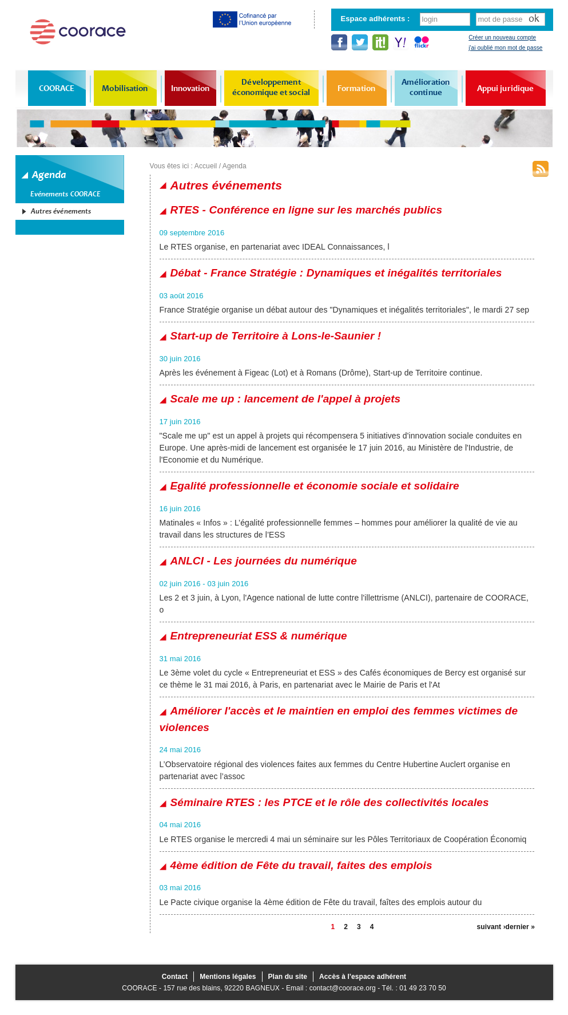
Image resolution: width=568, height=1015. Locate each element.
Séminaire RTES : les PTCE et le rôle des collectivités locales (329, 802)
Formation (356, 88)
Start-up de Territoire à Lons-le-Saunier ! (276, 336)
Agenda (235, 166)
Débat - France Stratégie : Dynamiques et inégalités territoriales (336, 273)
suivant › (491, 927)
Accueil (205, 166)
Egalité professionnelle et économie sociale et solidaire (314, 486)
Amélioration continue (426, 87)
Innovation (190, 88)
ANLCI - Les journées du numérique (263, 561)
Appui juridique (505, 88)
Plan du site (288, 977)
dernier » (520, 927)
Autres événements (61, 211)
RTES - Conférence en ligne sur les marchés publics (306, 210)
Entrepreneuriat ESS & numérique (258, 636)
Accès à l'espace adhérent (362, 977)
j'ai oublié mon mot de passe (505, 48)
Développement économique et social (271, 87)
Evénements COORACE (65, 194)
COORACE (57, 88)
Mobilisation (125, 88)
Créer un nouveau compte (502, 37)
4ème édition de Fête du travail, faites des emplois (301, 865)
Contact (175, 977)
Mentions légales (228, 977)
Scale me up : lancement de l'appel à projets (285, 399)
